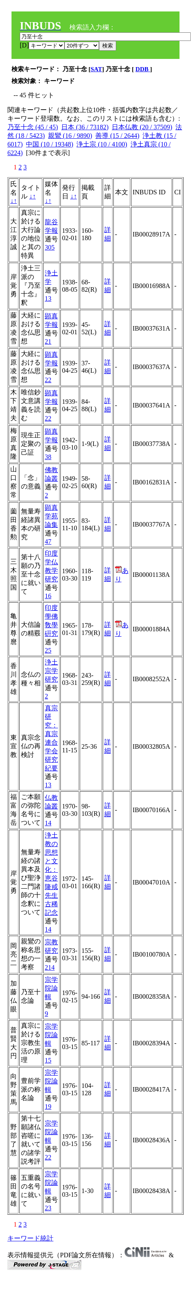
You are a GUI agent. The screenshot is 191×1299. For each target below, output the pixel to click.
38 (48, 456)
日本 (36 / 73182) (84, 127)
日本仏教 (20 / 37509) (142, 127)
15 (48, 1060)
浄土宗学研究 (51, 671)
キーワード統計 (30, 1238)
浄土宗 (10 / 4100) (101, 144)
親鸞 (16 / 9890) (70, 135)
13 (48, 298)
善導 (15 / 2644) (117, 135)
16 (48, 595)
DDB (143, 69)
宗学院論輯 (51, 988)
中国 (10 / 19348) (49, 144)
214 (50, 967)
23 (48, 1207)
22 (48, 379)
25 (48, 650)
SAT (96, 69)
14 (48, 822)
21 (48, 341)
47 (48, 541)
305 (50, 247)
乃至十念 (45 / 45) (32, 127)
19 (48, 1106)
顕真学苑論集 (51, 516)
